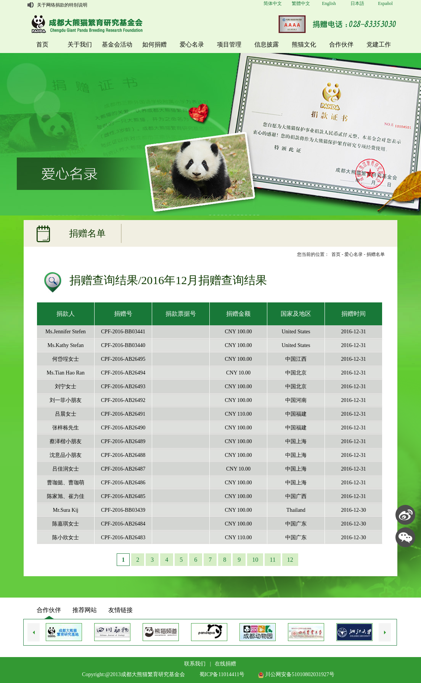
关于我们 (79, 44)
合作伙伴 (341, 44)
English (329, 3)
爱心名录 (192, 44)
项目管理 (229, 44)
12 (290, 559)
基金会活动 (117, 44)
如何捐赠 (154, 44)
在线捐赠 (225, 664)
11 (272, 559)
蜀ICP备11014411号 (222, 674)
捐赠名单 (375, 254)
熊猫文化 (304, 44)
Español (385, 3)
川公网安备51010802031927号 (296, 674)
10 (255, 559)
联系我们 (195, 664)
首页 (42, 44)
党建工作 (378, 44)
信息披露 (266, 44)
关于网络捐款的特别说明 (62, 5)
